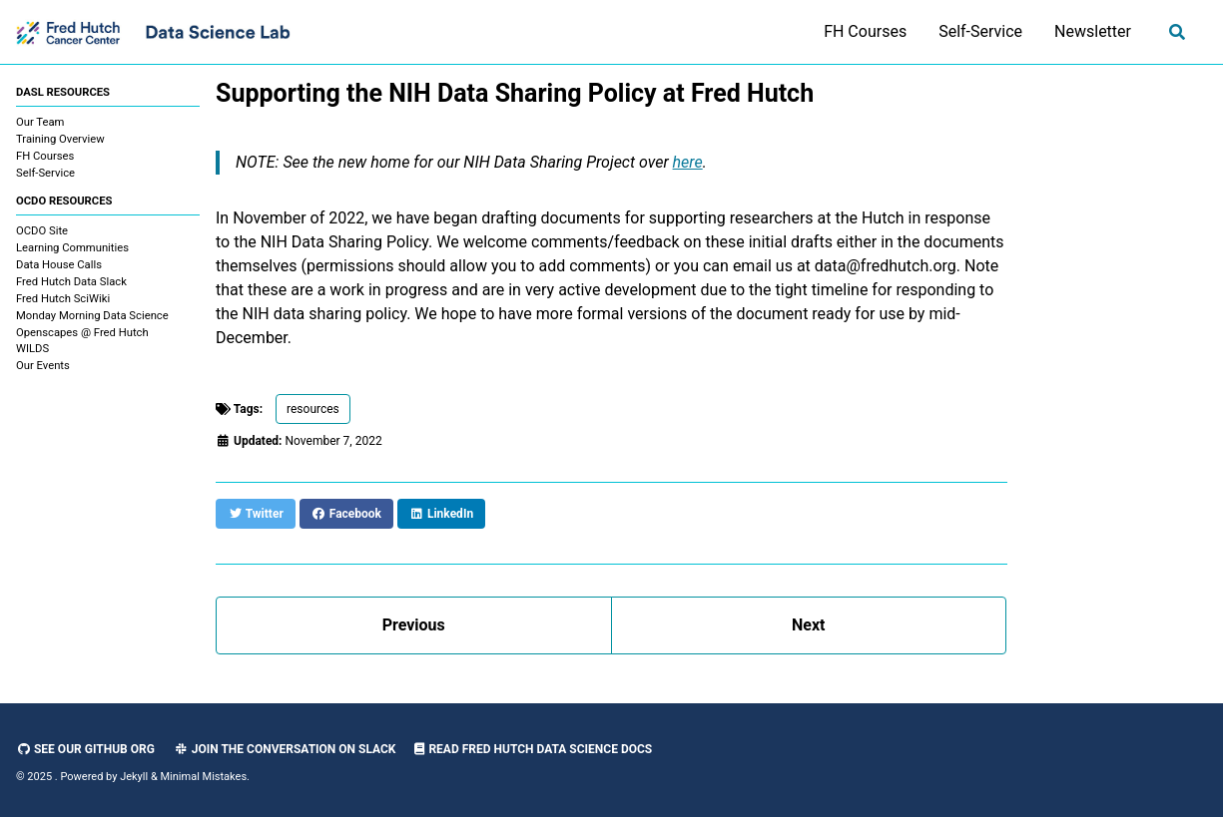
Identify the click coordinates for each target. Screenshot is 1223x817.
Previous (413, 624)
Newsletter (1092, 31)
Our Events (43, 365)
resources (313, 409)
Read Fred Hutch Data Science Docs (533, 749)
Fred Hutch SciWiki (63, 298)
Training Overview (60, 139)
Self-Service (980, 31)
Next (808, 624)
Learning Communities (72, 247)
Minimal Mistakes (204, 776)
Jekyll (134, 776)
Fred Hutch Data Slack (71, 281)
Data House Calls (59, 264)
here (688, 162)
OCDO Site (42, 230)
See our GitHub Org (85, 749)
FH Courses (865, 31)
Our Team (40, 122)
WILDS (32, 348)
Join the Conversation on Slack (285, 749)
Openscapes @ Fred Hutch (82, 332)
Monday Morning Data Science (92, 315)
